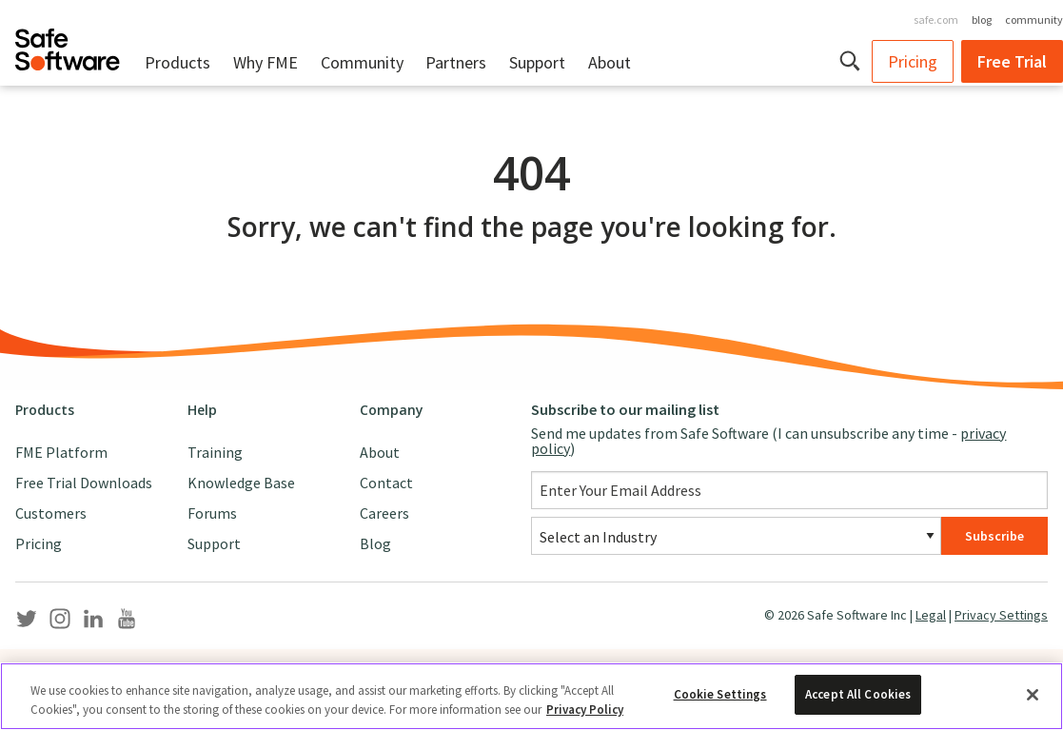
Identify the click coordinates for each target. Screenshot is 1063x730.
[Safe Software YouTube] (126, 622)
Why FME (265, 62)
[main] (531, 234)
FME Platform (61, 452)
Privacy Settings (1001, 614)
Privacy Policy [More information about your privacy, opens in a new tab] (584, 709)
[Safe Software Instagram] (60, 622)
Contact (386, 482)
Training (215, 452)
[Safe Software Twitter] (26, 622)
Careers (384, 513)
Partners (455, 62)
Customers (51, 513)
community (1034, 19)
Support (537, 62)
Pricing (912, 61)
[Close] (1032, 695)
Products (177, 62)
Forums (212, 513)
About (609, 62)
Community (362, 62)
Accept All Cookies (858, 694)
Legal (930, 614)
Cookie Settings (720, 694)
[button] (851, 60)
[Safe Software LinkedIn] (93, 622)
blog (982, 19)
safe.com (936, 19)
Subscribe (994, 535)
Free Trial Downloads (83, 482)
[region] (531, 696)
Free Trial (1012, 61)
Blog (375, 543)
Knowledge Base (241, 482)
